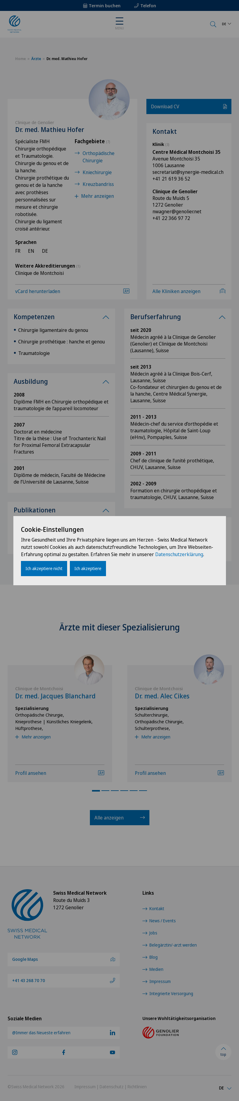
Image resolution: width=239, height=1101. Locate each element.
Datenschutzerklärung (179, 554)
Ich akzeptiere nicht (44, 568)
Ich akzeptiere (87, 568)
